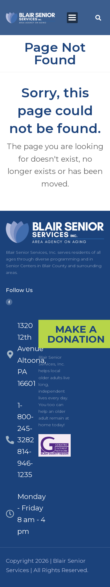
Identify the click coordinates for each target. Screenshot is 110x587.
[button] (98, 18)
